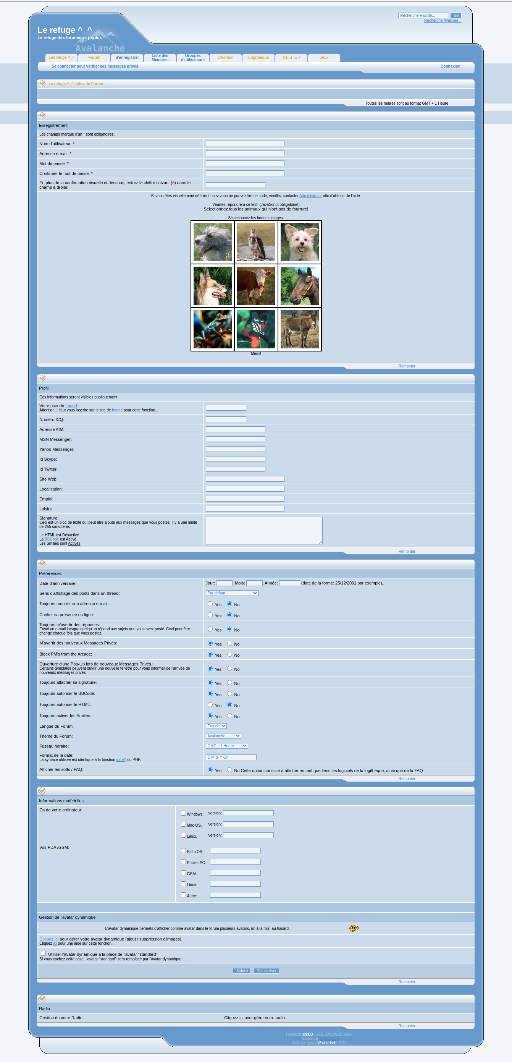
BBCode (52, 539)
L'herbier (226, 57)
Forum (94, 57)
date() (121, 760)
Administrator (310, 196)
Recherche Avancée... (443, 20)
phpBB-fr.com (329, 1038)
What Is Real (325, 1043)
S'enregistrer (127, 57)
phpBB (308, 1034)
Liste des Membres (160, 57)
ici (55, 943)
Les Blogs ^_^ (61, 57)
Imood (71, 405)
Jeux (324, 57)
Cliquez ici (48, 939)
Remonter (407, 366)
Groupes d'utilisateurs (193, 57)
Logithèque (258, 57)
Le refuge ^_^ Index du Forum (75, 84)
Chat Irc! (291, 57)
